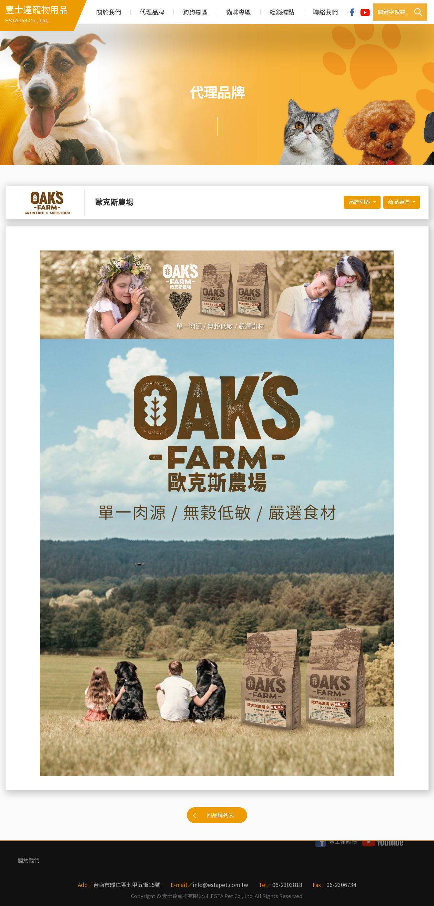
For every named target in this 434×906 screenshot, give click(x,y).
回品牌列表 (220, 815)
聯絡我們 (325, 12)
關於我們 (108, 12)
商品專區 (399, 202)
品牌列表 (360, 202)
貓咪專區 (238, 12)
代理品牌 (152, 12)
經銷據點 (282, 12)
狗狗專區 (195, 12)
